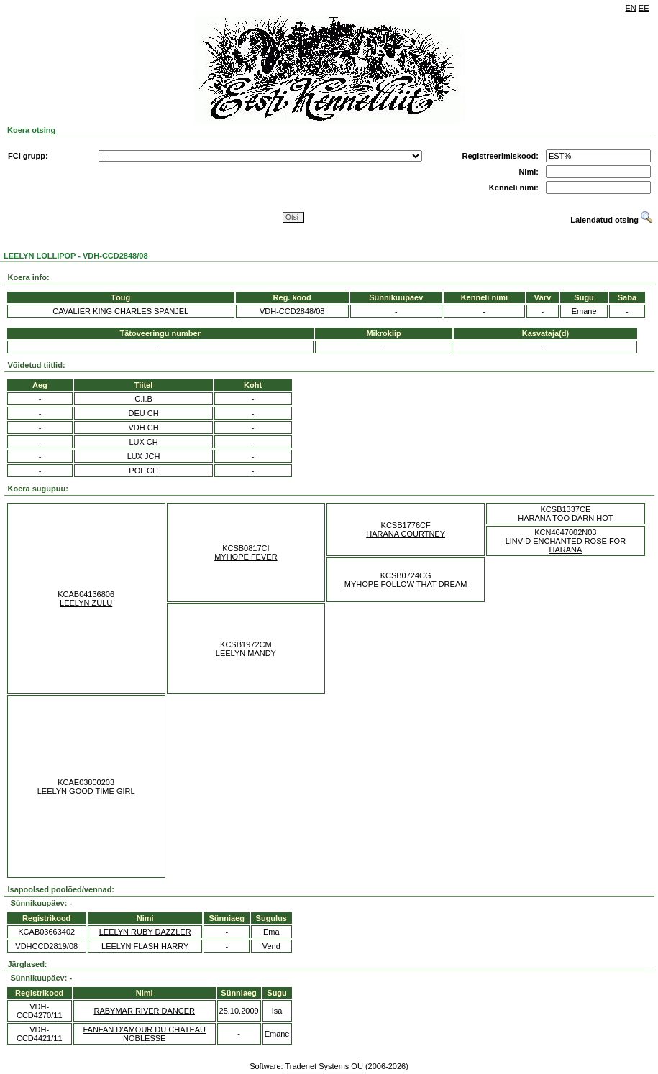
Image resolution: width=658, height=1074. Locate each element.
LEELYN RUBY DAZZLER (145, 931)
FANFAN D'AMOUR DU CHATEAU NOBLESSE (144, 1033)
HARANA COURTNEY (405, 533)
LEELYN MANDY (246, 653)
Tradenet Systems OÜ (323, 1066)
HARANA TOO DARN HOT (565, 518)
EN (631, 8)
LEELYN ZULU (86, 602)
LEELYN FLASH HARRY (144, 946)
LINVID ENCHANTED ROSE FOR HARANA (566, 545)
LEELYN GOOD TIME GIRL (86, 791)
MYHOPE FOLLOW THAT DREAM (405, 584)
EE (644, 8)
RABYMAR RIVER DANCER (144, 1010)
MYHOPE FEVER (245, 556)
